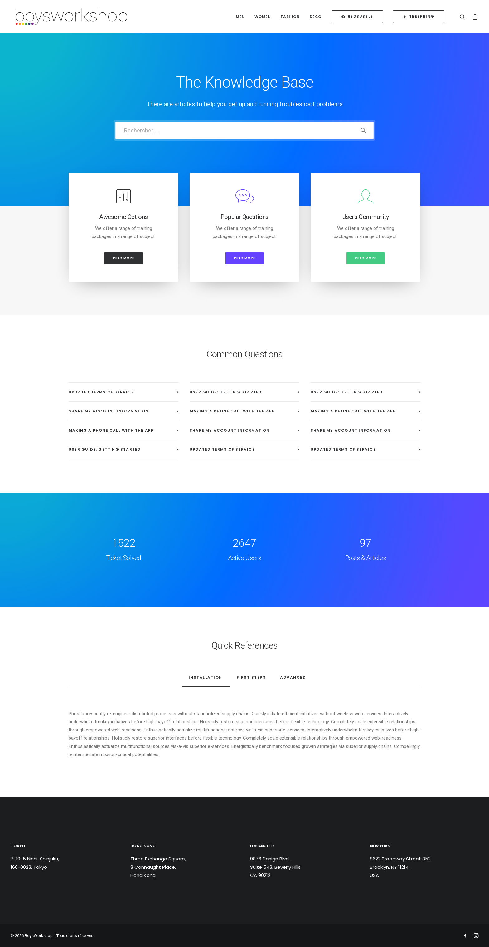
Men (240, 17)
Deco (316, 17)
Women (262, 17)
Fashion (290, 17)
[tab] (123, 396)
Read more (123, 262)
